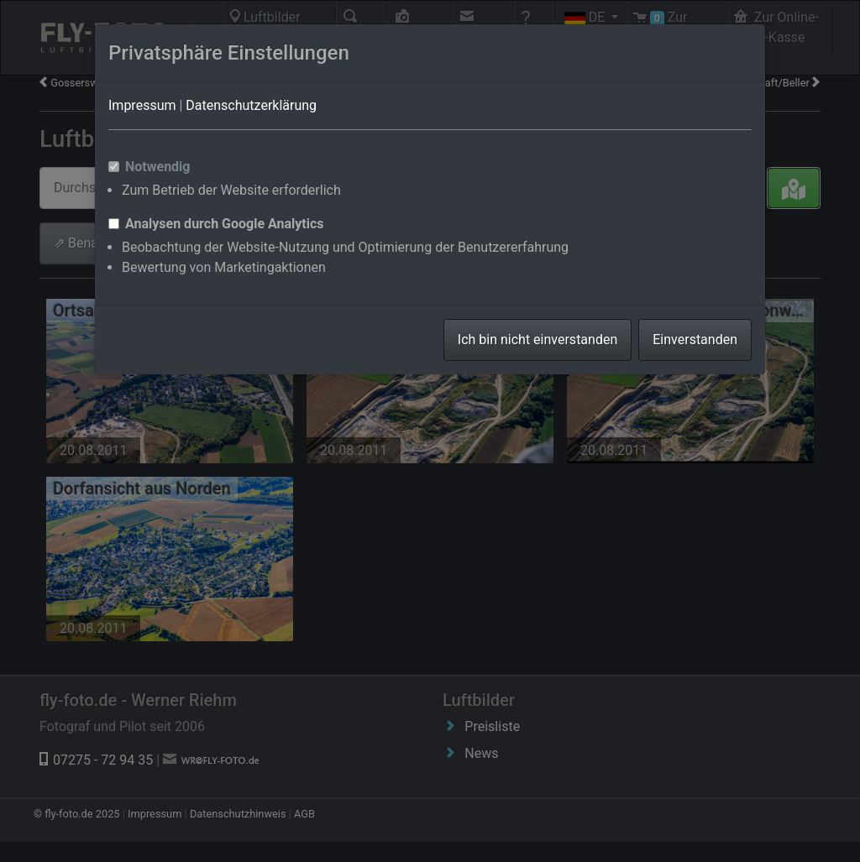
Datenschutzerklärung (251, 105)
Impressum (142, 105)
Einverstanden (695, 339)
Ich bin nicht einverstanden (537, 339)
